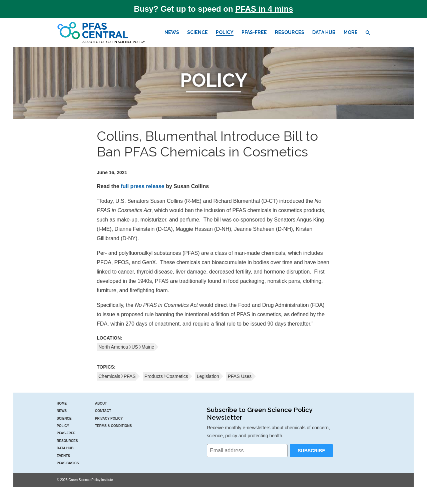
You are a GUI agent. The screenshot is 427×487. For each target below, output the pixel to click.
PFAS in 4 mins (264, 8)
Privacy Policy (109, 418)
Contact (103, 411)
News (171, 32)
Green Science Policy (125, 42)
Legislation (208, 376)
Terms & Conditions (113, 426)
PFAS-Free (254, 32)
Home (62, 403)
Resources (289, 32)
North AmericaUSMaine (126, 347)
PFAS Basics (68, 463)
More (351, 32)
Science (197, 32)
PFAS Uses (240, 376)
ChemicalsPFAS (117, 376)
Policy (225, 32)
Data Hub (324, 32)
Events (63, 456)
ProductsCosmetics (166, 376)
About (101, 403)
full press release (142, 186)
